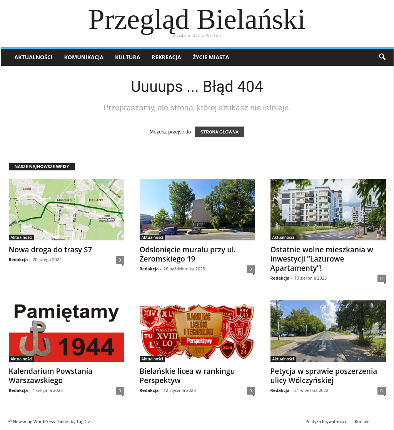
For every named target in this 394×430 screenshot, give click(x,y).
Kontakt (362, 421)
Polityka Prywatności (326, 421)
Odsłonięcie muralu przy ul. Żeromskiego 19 (188, 254)
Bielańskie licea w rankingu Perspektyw (187, 375)
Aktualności (34, 57)
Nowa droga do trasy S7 (50, 250)
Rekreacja (166, 57)
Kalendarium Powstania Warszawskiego (51, 375)
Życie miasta (211, 57)
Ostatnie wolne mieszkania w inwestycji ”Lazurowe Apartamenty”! (321, 259)
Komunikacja (84, 57)
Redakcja (18, 259)
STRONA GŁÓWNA (219, 132)
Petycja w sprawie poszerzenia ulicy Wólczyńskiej (323, 375)
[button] (382, 57)
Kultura (127, 57)
